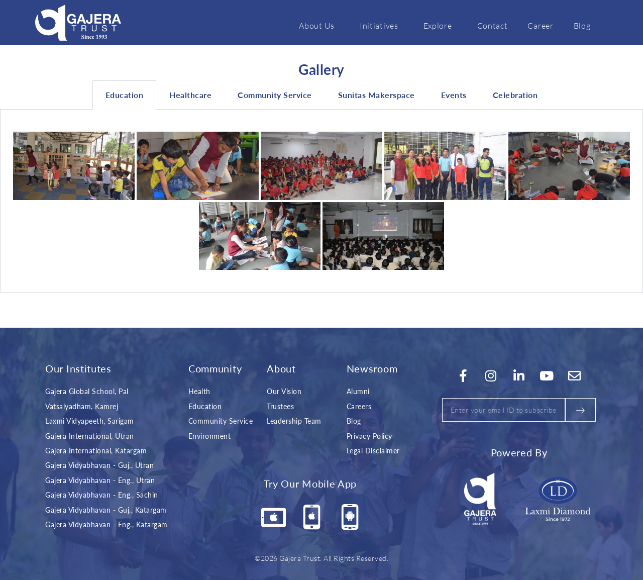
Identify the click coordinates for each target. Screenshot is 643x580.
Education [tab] (124, 95)
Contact (492, 25)
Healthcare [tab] (190, 95)
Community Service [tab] (275, 95)
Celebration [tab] (515, 95)
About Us (319, 25)
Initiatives (381, 25)
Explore (440, 25)
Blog (582, 25)
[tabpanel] (321, 201)
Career (540, 25)
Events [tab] (454, 95)
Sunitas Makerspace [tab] (376, 95)
